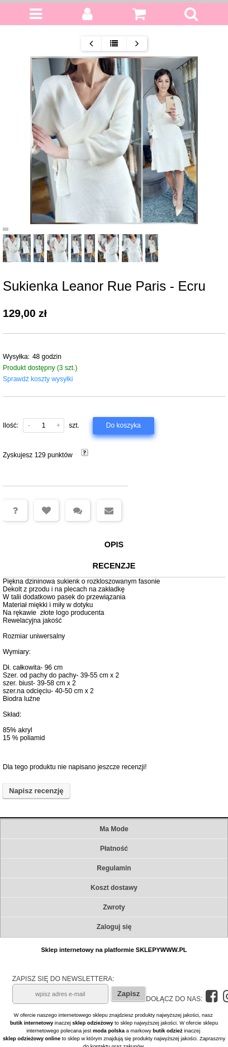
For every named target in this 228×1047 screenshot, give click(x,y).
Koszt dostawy (114, 888)
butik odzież (167, 1031)
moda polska (109, 1031)
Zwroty (114, 907)
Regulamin (114, 868)
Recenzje (114, 565)
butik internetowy (31, 1023)
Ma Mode (113, 829)
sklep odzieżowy (92, 1023)
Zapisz (128, 993)
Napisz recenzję (36, 791)
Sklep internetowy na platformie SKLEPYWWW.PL (114, 949)
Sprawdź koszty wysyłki (38, 379)
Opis (114, 544)
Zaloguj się (114, 927)
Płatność (114, 848)
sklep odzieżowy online (31, 1038)
